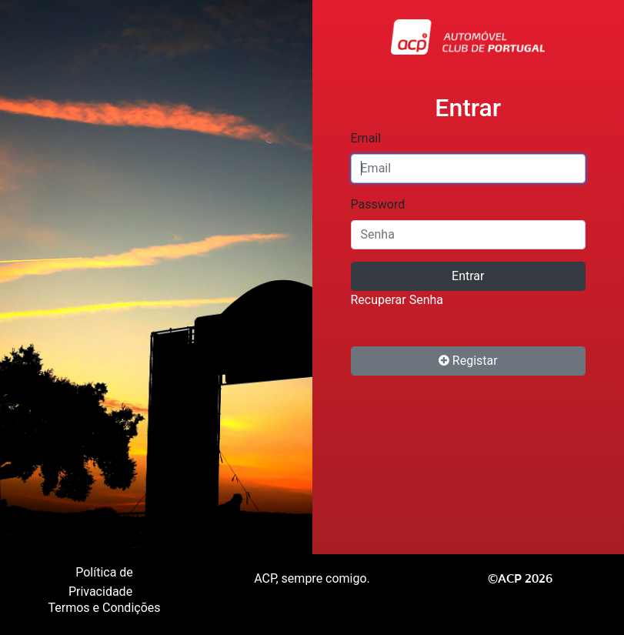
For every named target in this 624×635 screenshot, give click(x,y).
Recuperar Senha (397, 299)
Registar (468, 360)
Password (378, 204)
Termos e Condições (104, 607)
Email (366, 138)
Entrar (468, 276)
